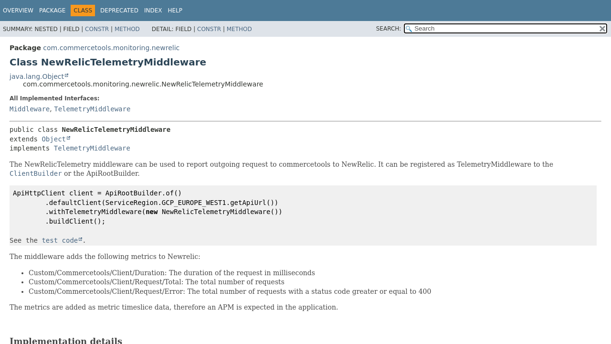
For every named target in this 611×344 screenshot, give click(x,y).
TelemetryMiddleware (92, 109)
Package (52, 10)
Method (127, 29)
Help (175, 10)
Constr (97, 29)
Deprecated (119, 10)
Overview (18, 10)
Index (153, 10)
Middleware (30, 109)
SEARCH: (388, 28)
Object (54, 139)
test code (60, 240)
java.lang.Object (37, 76)
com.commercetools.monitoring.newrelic (111, 48)
